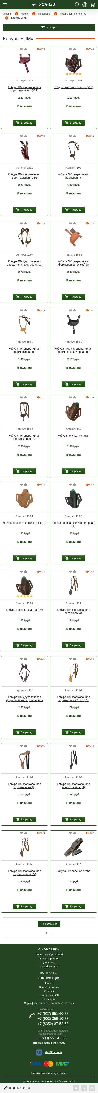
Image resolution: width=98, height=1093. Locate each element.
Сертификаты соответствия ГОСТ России (49, 1003)
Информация (49, 978)
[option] (24, 64)
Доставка (49, 962)
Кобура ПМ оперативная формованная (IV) (24, 437)
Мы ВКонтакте (53, 1052)
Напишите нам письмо (51, 1042)
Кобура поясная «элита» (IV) (24, 609)
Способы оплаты (49, 966)
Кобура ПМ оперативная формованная (73, 176)
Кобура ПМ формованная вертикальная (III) (73, 785)
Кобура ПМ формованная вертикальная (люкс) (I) (73, 698)
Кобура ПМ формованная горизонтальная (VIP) (24, 89)
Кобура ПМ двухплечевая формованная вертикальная (24, 698)
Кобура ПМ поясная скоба (73, 871)
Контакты (49, 972)
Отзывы (49, 991)
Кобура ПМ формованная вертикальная (73, 611)
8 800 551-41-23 (19, 1088)
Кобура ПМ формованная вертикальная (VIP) (24, 176)
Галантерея (44, 13)
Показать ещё (49, 923)
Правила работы (49, 958)
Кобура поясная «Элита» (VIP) (73, 87)
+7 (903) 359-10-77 (53, 1019)
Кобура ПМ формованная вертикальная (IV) (24, 872)
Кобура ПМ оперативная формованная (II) (24, 350)
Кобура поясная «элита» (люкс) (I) (24, 522)
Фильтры (49, 28)
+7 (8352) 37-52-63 (53, 1024)
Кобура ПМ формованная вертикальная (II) (24, 785)
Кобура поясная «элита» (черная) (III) (73, 524)
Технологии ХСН (49, 995)
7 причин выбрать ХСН (49, 954)
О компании (49, 949)
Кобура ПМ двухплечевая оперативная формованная (24, 263)
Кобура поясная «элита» (73, 435)
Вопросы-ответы (49, 987)
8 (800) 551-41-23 (52, 1038)
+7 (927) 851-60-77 (53, 1013)
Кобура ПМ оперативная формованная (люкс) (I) (73, 263)
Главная (7, 13)
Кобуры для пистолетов (73, 13)
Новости (49, 983)
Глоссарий (49, 999)
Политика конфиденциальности (49, 1073)
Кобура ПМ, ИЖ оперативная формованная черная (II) (73, 350)
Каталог (25, 13)
